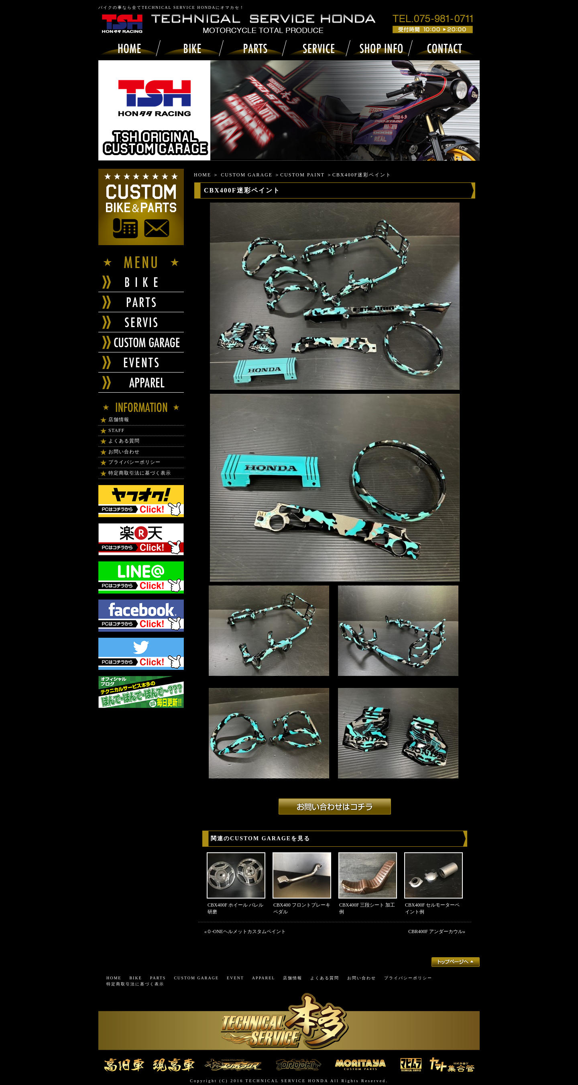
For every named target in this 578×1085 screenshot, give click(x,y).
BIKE (135, 978)
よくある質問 (124, 441)
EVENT (235, 978)
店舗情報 (118, 419)
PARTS (158, 978)
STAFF (116, 430)
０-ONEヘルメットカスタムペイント (246, 931)
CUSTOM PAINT (302, 175)
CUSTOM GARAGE (247, 175)
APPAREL (263, 978)
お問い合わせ (124, 451)
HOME (202, 175)
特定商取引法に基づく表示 (139, 473)
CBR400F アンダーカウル (435, 931)
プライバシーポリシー (134, 462)
